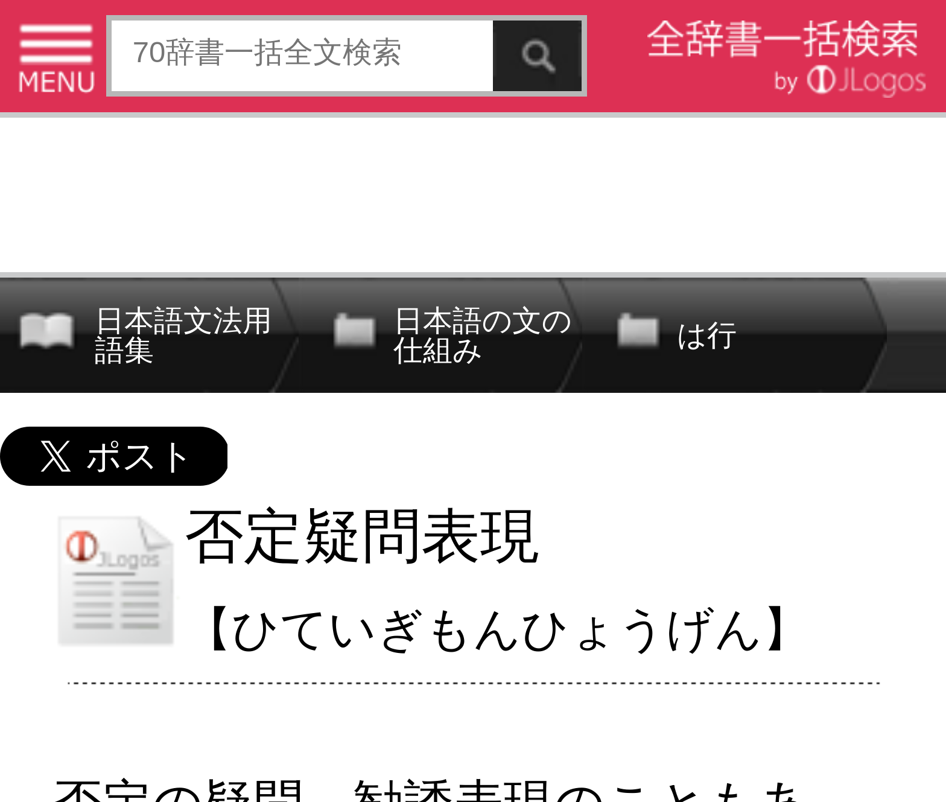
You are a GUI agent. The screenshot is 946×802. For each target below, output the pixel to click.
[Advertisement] (473, 192)
